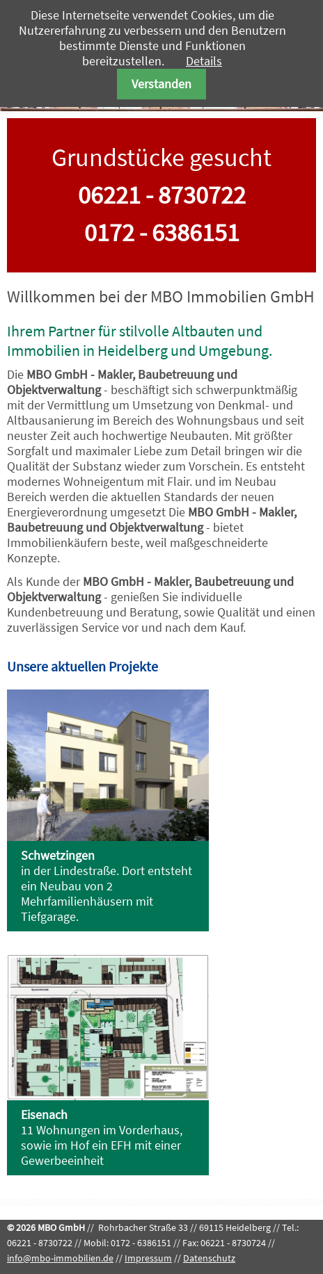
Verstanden (161, 84)
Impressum (148, 1258)
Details (204, 61)
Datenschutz (209, 1258)
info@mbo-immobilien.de (60, 1258)
